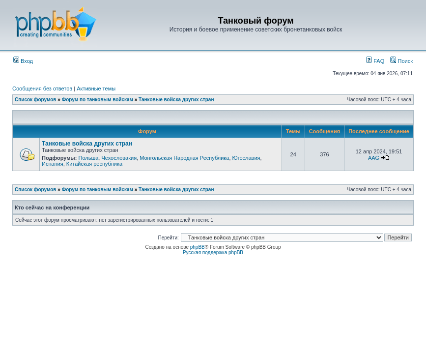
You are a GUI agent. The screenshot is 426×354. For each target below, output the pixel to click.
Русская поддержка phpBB (213, 252)
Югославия (246, 158)
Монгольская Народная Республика (184, 158)
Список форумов (36, 99)
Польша (88, 158)
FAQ (375, 61)
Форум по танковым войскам (97, 99)
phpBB (197, 247)
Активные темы (96, 88)
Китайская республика (94, 164)
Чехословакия (119, 158)
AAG (373, 158)
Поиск (401, 61)
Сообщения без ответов (42, 88)
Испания (52, 164)
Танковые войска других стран (176, 99)
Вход (23, 61)
